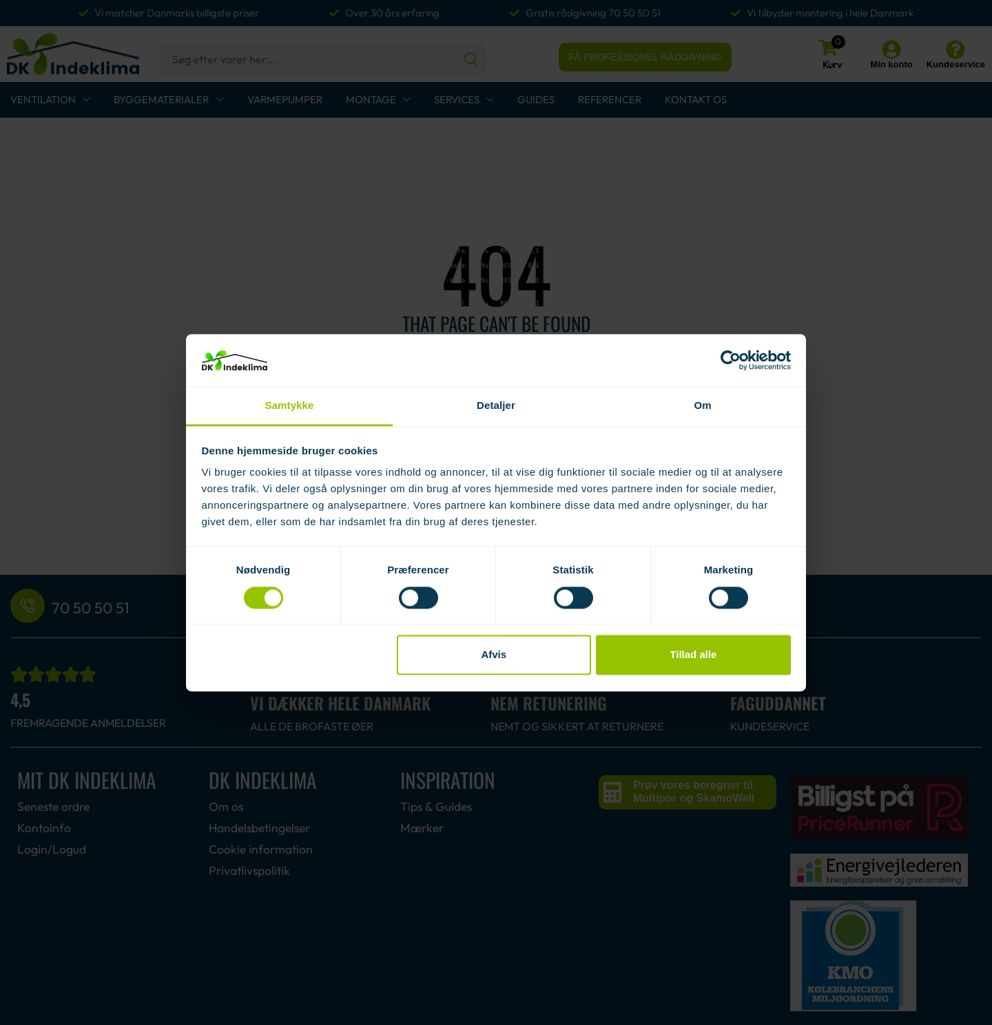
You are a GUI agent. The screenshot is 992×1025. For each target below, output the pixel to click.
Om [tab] (702, 406)
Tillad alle (693, 655)
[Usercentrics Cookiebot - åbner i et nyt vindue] (730, 360)
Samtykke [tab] (289, 406)
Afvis (493, 655)
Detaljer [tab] (496, 406)
